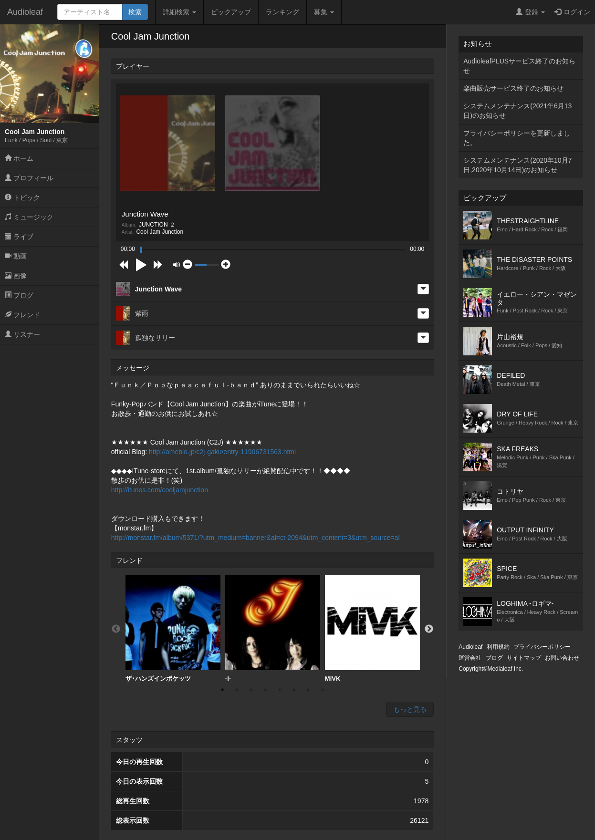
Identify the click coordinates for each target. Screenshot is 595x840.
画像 (16, 276)
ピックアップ (231, 12)
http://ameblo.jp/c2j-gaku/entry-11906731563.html (222, 452)
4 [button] (265, 690)
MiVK (372, 628)
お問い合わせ (562, 657)
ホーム (19, 158)
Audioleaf (25, 12)
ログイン (572, 12)
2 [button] (236, 690)
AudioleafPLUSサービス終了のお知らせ (519, 65)
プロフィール (29, 178)
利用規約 (498, 646)
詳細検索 (179, 12)
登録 (530, 12)
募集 (324, 12)
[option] (172, 629)
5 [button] (279, 690)
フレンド (22, 315)
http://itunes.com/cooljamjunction (159, 490)
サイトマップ (524, 657)
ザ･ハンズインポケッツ (172, 628)
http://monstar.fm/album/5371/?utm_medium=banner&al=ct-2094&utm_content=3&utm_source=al (255, 537)
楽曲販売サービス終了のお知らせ (513, 88)
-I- (272, 628)
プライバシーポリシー (542, 646)
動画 (16, 256)
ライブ (19, 236)
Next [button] (429, 629)
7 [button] (308, 690)
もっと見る (410, 709)
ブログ (19, 295)
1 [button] (222, 690)
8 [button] (322, 690)
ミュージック (29, 217)
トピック (22, 197)
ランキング (282, 12)
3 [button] (251, 690)
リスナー (22, 334)
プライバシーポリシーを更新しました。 (516, 137)
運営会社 (470, 657)
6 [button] (294, 690)
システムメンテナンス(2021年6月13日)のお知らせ (517, 110)
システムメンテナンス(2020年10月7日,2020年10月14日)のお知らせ (517, 165)
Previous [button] (116, 629)
